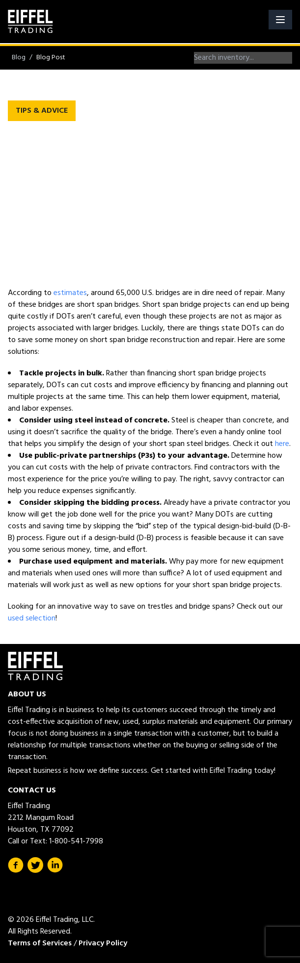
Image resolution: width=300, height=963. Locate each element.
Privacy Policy (103, 943)
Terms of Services (40, 943)
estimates (70, 293)
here (282, 444)
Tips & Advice (42, 110)
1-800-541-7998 (76, 841)
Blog (19, 57)
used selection (31, 618)
